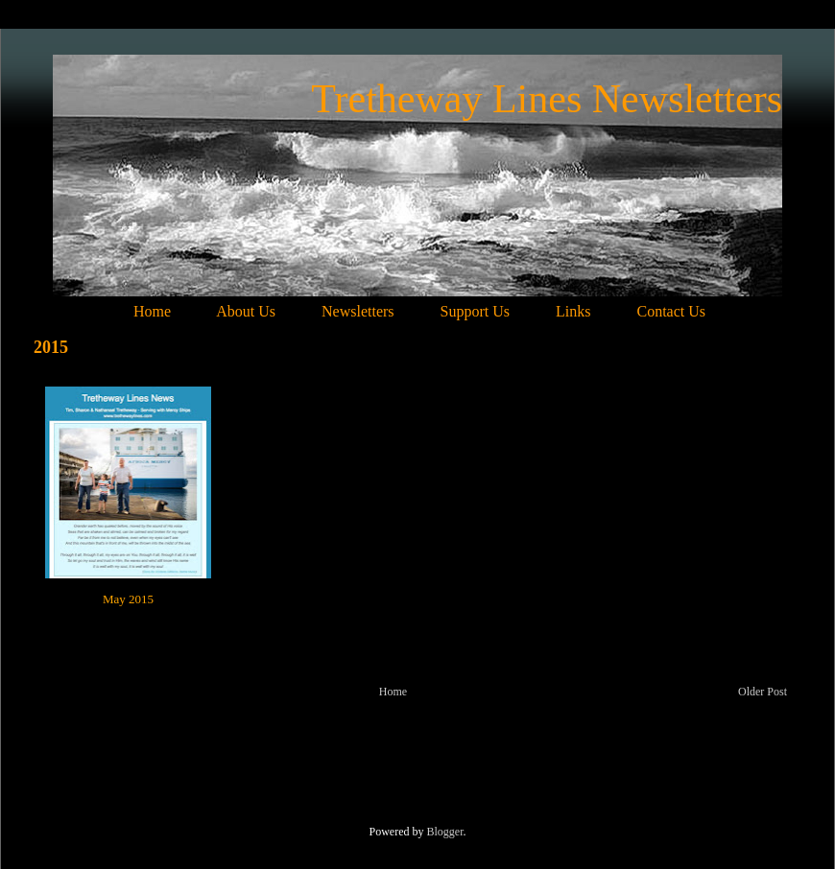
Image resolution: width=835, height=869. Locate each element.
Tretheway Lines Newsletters (546, 99)
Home (393, 691)
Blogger (445, 831)
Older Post (762, 691)
